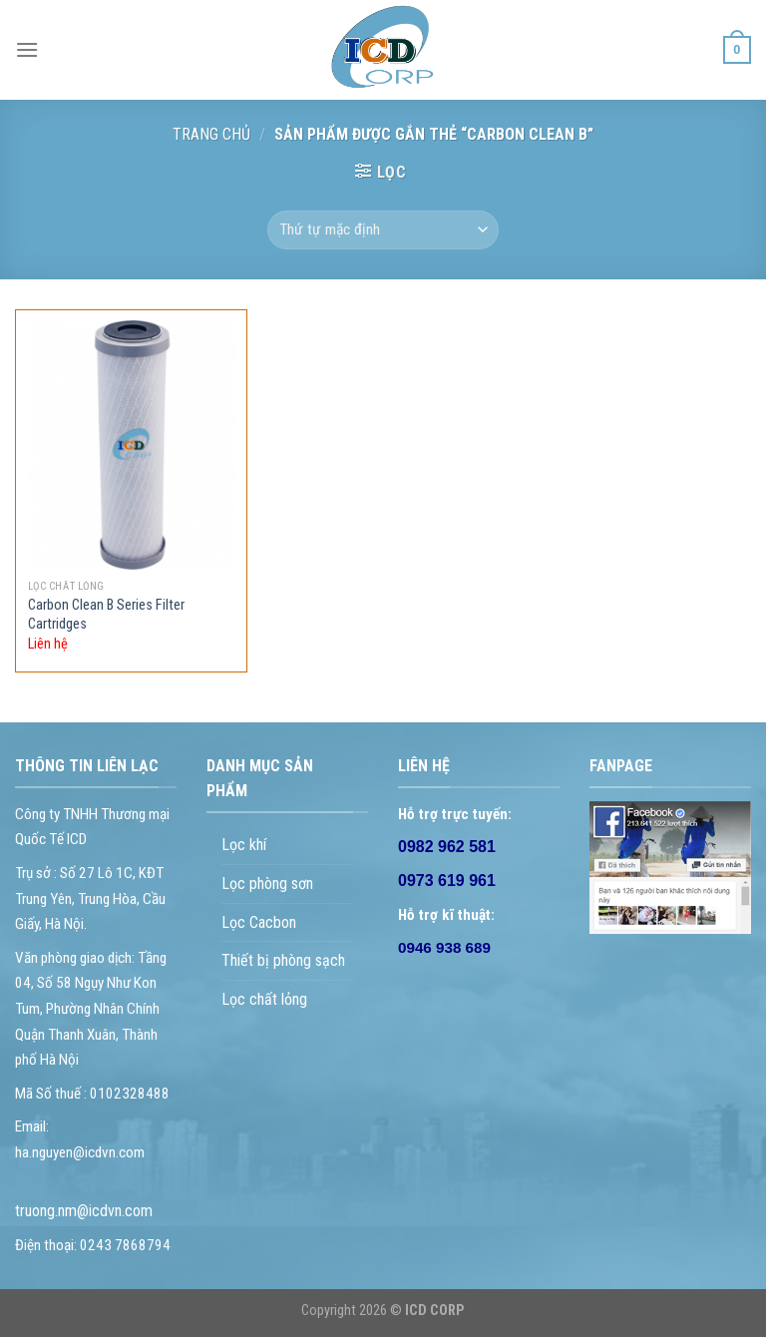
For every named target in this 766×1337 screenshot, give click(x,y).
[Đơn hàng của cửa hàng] (383, 230)
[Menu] (27, 49)
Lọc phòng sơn (267, 883)
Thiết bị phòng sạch (283, 960)
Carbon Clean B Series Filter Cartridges (106, 615)
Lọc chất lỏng (264, 999)
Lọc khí (243, 844)
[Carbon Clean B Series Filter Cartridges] (132, 445)
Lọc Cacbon (258, 922)
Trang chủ (211, 134)
